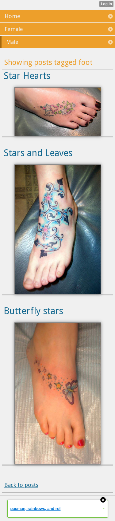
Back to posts (21, 485)
